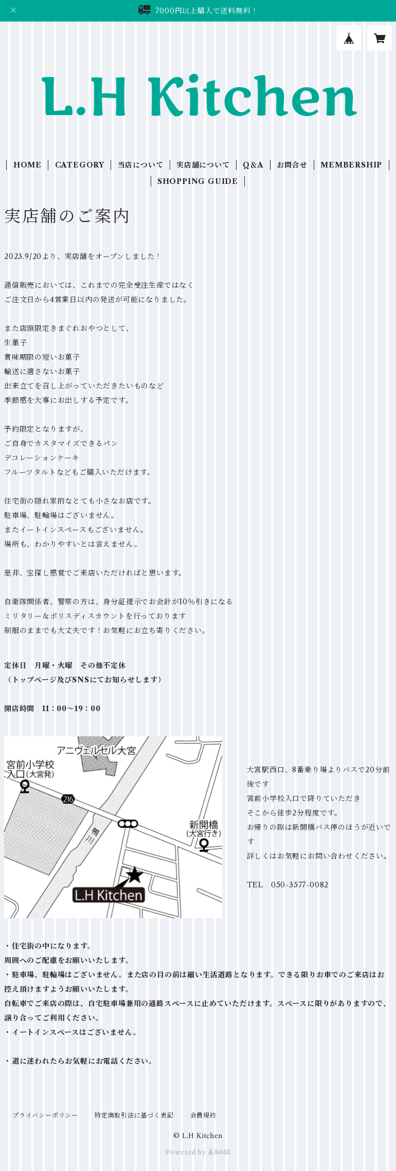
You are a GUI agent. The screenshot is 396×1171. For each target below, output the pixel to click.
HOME (27, 165)
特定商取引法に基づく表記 (134, 1115)
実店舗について (203, 165)
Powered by (198, 1152)
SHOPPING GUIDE (197, 181)
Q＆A (253, 165)
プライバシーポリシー (45, 1115)
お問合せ (292, 165)
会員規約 (203, 1115)
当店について (141, 165)
